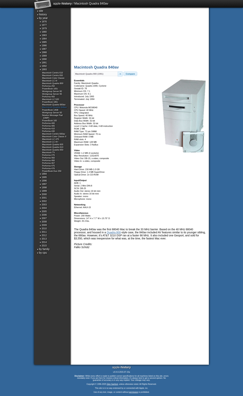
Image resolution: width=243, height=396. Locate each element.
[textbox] (96, 73)
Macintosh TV (48, 152)
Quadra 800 (114, 232)
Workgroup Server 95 (52, 94)
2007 (43, 218)
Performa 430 (48, 131)
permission (133, 392)
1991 (43, 62)
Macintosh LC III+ (50, 142)
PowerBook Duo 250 (51, 171)
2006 (43, 215)
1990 (43, 59)
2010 (43, 228)
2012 (43, 235)
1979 (43, 28)
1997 (43, 184)
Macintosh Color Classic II (54, 136)
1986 (43, 45)
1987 (43, 49)
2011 (43, 232)
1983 (43, 35)
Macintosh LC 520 (50, 99)
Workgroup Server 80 (52, 91)
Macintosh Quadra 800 (52, 83)
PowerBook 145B (50, 110)
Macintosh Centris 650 (52, 75)
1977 (43, 25)
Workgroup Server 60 (52, 112)
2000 (43, 194)
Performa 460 (48, 158)
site (40, 10)
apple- (62, 3)
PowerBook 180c (50, 102)
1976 (43, 21)
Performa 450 (48, 96)
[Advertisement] (140, 36)
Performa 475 (48, 166)
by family (43, 249)
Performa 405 (48, 126)
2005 (43, 211)
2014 (43, 242)
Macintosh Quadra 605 (52, 144)
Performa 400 (48, 123)
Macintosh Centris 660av (53, 134)
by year (42, 18)
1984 (43, 38)
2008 (43, 221)
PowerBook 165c (50, 89)
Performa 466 (48, 160)
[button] (120, 74)
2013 (43, 238)
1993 (43, 69)
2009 (43, 225)
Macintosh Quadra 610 (52, 147)
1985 (43, 42)
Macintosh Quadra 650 (52, 150)
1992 (43, 66)
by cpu (42, 252)
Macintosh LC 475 (50, 139)
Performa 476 (48, 168)
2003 (43, 204)
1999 (43, 191)
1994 (43, 174)
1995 (43, 177)
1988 (43, 52)
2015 (43, 245)
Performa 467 (48, 163)
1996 (43, 180)
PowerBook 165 (49, 120)
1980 (43, 32)
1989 (43, 55)
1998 (43, 187)
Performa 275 (48, 155)
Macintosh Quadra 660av (53, 104)
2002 (43, 201)
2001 (43, 197)
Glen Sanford (112, 384)
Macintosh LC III (49, 81)
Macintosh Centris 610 (52, 73)
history (42, 14)
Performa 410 (48, 128)
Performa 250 (48, 86)
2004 (43, 208)
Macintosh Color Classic (53, 78)
